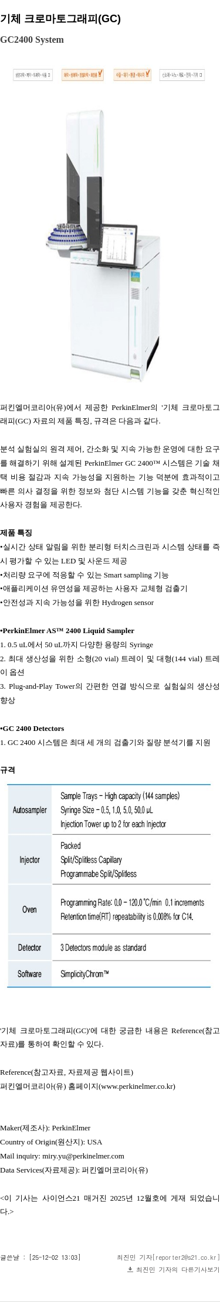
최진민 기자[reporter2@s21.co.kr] (168, 1257)
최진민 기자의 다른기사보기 (178, 1269)
